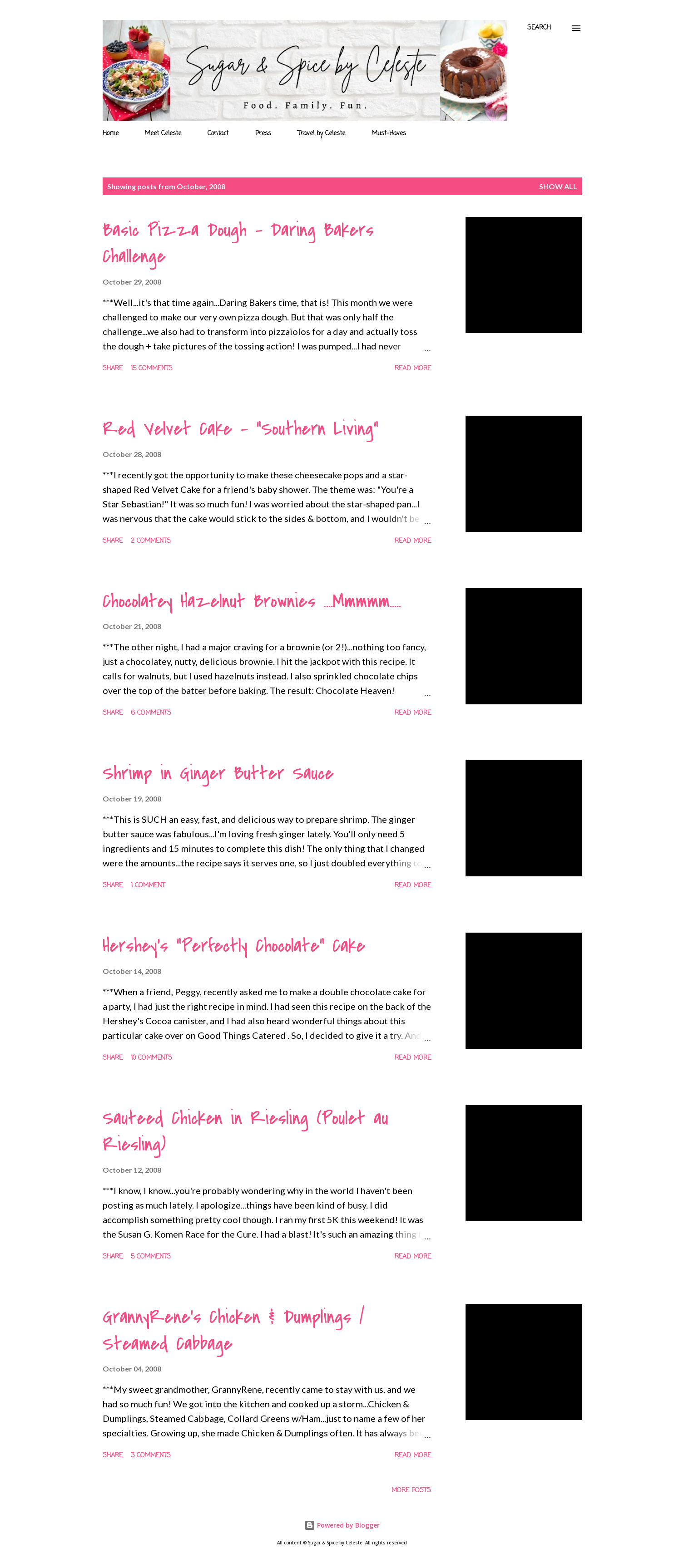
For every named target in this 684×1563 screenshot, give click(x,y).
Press (263, 133)
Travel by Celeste (321, 133)
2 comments (151, 541)
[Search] (539, 28)
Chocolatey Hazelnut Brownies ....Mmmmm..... (252, 601)
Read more (413, 369)
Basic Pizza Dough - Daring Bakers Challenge (238, 243)
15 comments (152, 369)
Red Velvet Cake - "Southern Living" (240, 428)
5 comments (151, 1257)
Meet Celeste (163, 133)
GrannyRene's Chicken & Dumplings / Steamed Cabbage (233, 1330)
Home (111, 133)
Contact (218, 133)
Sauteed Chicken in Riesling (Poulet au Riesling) (245, 1132)
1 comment (148, 885)
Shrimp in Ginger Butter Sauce (218, 773)
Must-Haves (389, 133)
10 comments (151, 1058)
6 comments (151, 713)
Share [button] (113, 369)
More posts (411, 1490)
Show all (558, 186)
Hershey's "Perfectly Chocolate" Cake (234, 945)
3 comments (151, 1455)
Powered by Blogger (342, 1525)
